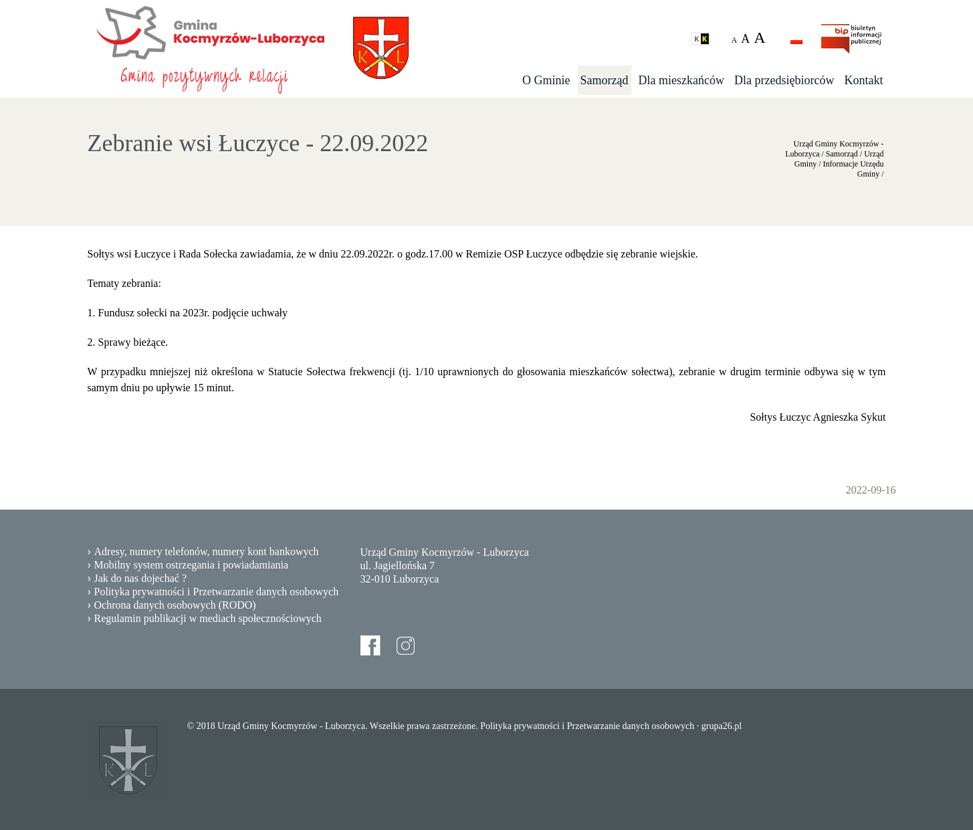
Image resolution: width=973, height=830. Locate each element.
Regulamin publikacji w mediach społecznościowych (208, 618)
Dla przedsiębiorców (784, 80)
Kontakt (864, 80)
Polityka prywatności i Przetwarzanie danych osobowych (216, 591)
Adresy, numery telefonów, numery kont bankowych (206, 551)
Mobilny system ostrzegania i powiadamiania (191, 564)
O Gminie (546, 80)
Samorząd (604, 80)
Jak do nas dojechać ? (140, 578)
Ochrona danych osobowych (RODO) (175, 605)
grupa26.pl (721, 726)
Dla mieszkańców (681, 80)
